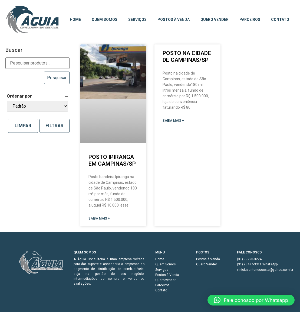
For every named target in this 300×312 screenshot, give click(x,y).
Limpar (23, 125)
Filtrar (54, 125)
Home (75, 19)
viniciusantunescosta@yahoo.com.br (259, 270)
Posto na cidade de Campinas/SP (187, 56)
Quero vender (214, 19)
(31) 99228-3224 (249, 259)
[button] (251, 300)
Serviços (137, 19)
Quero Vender (206, 264)
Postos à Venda (173, 19)
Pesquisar (57, 77)
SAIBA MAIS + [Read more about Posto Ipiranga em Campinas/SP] (99, 218)
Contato (280, 19)
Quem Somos (104, 19)
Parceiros (249, 19)
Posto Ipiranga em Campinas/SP (112, 160)
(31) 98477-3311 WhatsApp (257, 264)
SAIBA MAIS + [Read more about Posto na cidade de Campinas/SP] (173, 121)
